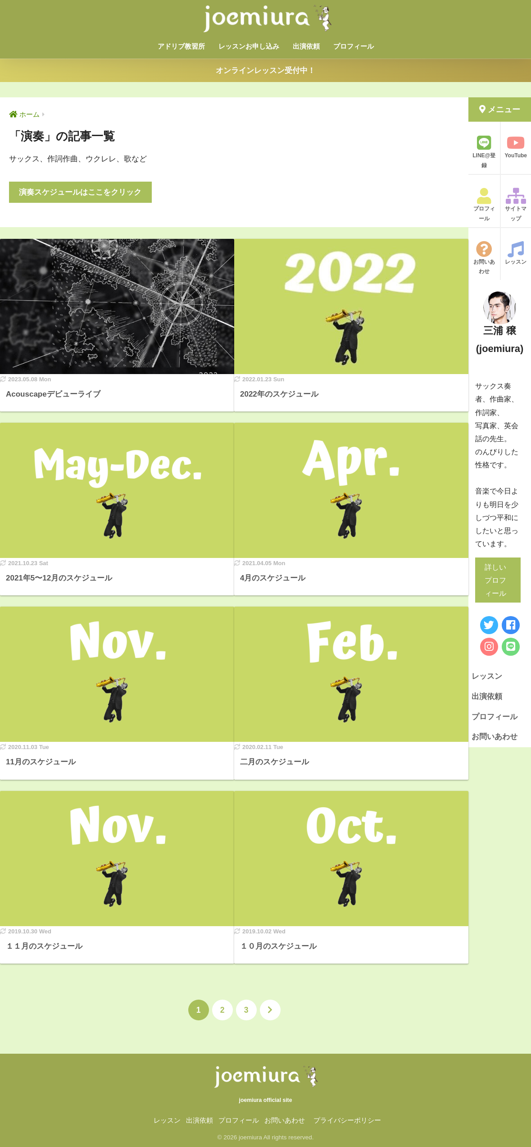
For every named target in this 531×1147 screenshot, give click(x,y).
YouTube (516, 147)
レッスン (516, 253)
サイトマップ (516, 205)
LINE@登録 (484, 152)
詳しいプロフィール (495, 580)
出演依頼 (306, 46)
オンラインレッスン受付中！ (265, 70)
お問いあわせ (484, 258)
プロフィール (353, 46)
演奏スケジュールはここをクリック (80, 192)
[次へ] (270, 1010)
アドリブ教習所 (181, 46)
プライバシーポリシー (347, 1120)
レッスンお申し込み (248, 46)
